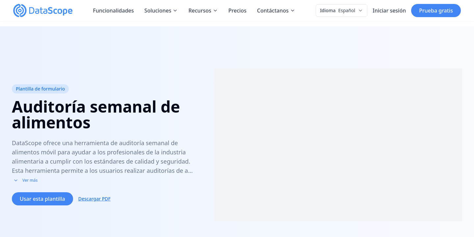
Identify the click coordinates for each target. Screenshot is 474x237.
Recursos (203, 10)
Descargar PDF (94, 204)
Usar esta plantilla (42, 204)
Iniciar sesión (389, 10)
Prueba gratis (436, 10)
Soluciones (161, 10)
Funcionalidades (113, 10)
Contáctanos (276, 10)
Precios (237, 10)
